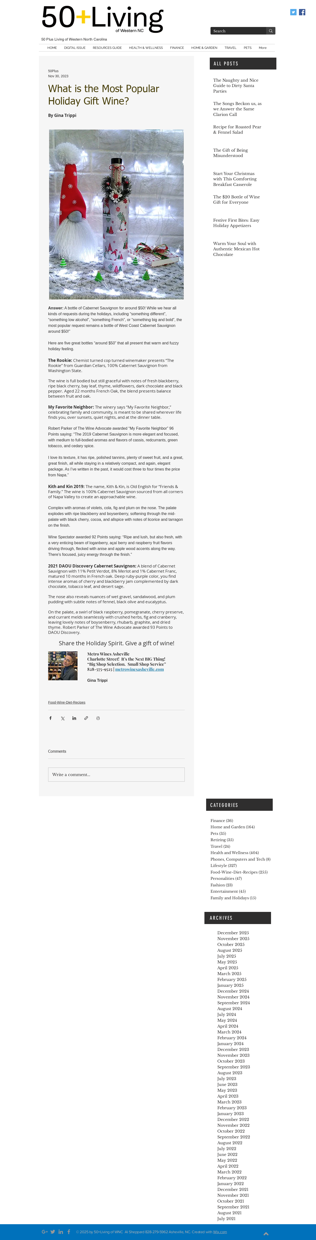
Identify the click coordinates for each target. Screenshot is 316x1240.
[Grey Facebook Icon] (69, 1232)
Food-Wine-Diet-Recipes (66, 702)
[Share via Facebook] (50, 718)
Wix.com (220, 1232)
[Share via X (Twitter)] (62, 718)
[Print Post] (98, 718)
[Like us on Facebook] (302, 12)
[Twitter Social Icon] (293, 12)
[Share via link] (86, 718)
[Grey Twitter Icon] (53, 1232)
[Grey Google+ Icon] (45, 1232)
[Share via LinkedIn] (74, 718)
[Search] (234, 31)
